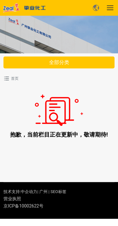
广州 (43, 191)
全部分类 (59, 62)
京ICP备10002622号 (23, 205)
